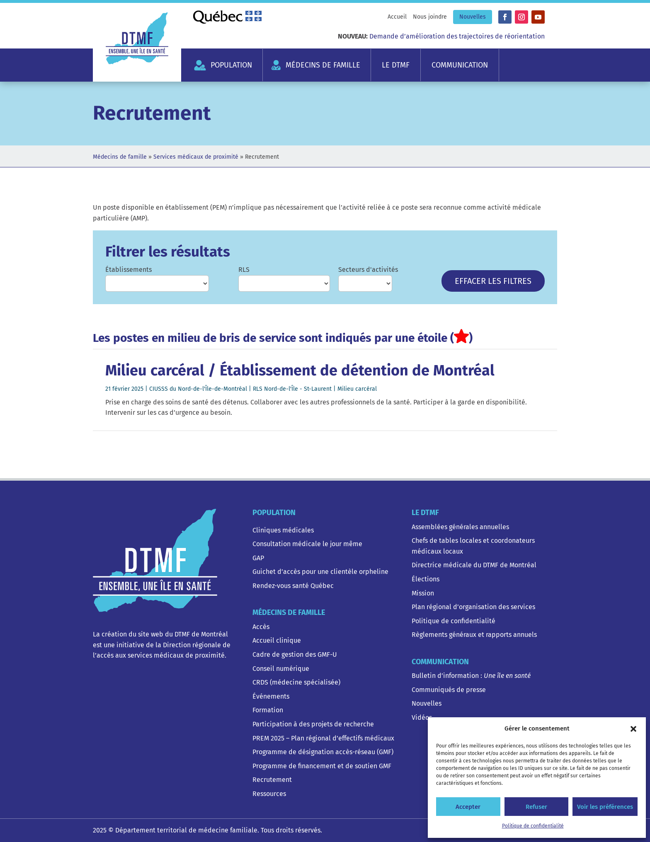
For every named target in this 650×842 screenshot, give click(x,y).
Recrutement (272, 780)
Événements (270, 696)
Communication (460, 65)
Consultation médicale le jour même (307, 544)
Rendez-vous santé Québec (293, 586)
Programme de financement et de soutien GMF (321, 766)
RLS (244, 269)
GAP (258, 558)
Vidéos (422, 717)
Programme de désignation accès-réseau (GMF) (322, 752)
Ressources (269, 794)
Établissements (128, 269)
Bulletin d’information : (471, 676)
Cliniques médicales (283, 530)
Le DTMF (396, 65)
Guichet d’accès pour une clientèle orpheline (320, 572)
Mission (423, 593)
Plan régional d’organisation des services (473, 607)
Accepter (468, 807)
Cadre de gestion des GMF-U (294, 654)
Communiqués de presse (449, 690)
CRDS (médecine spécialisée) (296, 682)
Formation (267, 710)
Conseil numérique (280, 669)
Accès (260, 627)
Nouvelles (472, 16)
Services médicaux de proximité (195, 156)
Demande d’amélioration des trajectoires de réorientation (457, 36)
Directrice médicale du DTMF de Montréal (474, 565)
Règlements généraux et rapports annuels (474, 635)
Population (231, 65)
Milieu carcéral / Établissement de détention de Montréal (300, 370)
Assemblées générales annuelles (460, 527)
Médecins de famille (323, 65)
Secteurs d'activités (368, 269)
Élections (425, 579)
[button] (633, 729)
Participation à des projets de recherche (313, 724)
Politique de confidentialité (533, 826)
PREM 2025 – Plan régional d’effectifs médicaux (323, 738)
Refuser (536, 807)
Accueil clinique (276, 640)
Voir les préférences (605, 807)
